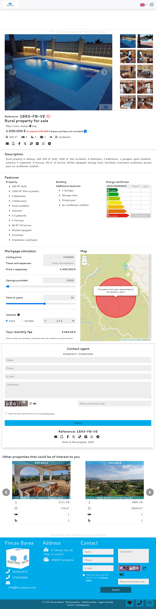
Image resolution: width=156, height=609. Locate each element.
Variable (29, 321)
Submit (78, 423)
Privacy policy (72, 602)
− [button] (84, 262)
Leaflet (124, 340)
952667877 (70, 354)
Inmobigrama (82, 605)
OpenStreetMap (136, 340)
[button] (6, 492)
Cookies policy (89, 602)
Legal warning (105, 602)
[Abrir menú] (152, 4)
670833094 (86, 354)
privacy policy (49, 413)
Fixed (12, 321)
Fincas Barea (57, 602)
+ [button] (84, 258)
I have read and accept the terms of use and (31, 413)
